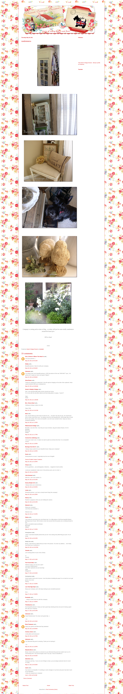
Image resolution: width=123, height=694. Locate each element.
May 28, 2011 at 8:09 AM (31, 628)
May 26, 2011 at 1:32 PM (31, 451)
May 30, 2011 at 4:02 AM (31, 655)
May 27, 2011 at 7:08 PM (31, 594)
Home (48, 685)
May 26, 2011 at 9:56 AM (31, 368)
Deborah (27, 505)
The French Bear (29, 562)
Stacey (27, 497)
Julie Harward (28, 475)
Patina (27, 517)
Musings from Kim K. (30, 446)
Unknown (27, 371)
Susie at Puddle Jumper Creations (33, 459)
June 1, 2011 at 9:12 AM (31, 675)
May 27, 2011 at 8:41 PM (31, 610)
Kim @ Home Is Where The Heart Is (34, 356)
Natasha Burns (29, 649)
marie (26, 667)
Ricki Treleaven (29, 624)
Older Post (71, 685)
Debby (27, 364)
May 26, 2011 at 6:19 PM (31, 494)
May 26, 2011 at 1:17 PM (31, 434)
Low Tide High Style (30, 586)
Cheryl (27, 464)
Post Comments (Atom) (51, 689)
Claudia (27, 550)
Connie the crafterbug (31, 437)
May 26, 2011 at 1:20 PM (31, 443)
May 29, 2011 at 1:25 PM (31, 646)
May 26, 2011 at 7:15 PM (31, 529)
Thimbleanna (28, 604)
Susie (26, 454)
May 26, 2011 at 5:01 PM (31, 479)
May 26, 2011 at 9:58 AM (31, 377)
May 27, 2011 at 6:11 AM (31, 559)
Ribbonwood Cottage (30, 425)
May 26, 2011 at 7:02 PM (31, 514)
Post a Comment (27, 678)
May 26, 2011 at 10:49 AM (31, 386)
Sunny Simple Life (30, 482)
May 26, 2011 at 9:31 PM (31, 538)
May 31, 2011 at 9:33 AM (31, 664)
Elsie (26, 413)
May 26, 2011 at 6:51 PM (31, 502)
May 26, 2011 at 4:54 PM (31, 472)
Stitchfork (27, 658)
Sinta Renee (28, 380)
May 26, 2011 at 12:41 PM (31, 410)
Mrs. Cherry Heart (30, 403)
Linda (26, 490)
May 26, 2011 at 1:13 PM (31, 422)
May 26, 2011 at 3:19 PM (31, 461)
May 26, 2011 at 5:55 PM (31, 487)
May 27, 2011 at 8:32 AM (31, 573)
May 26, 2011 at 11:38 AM (31, 399)
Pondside (27, 597)
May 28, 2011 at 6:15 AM (31, 621)
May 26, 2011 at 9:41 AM (31, 360)
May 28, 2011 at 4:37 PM (31, 636)
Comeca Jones (29, 631)
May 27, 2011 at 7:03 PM (31, 583)
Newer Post (25, 685)
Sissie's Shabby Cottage (31, 389)
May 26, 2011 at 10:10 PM (31, 547)
